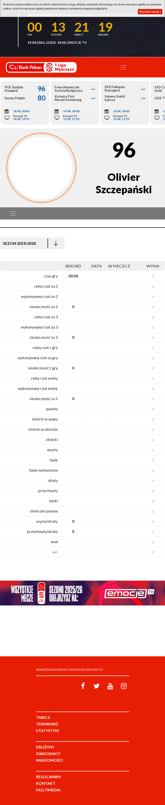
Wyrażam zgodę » (150, 11)
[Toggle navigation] (123, 67)
